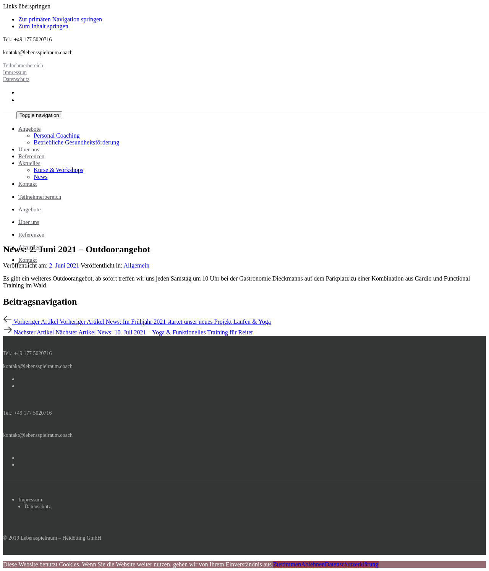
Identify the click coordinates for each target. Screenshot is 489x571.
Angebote (29, 209)
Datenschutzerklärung (351, 564)
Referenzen (31, 235)
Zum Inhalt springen (43, 26)
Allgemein (137, 265)
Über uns (28, 222)
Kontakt (27, 260)
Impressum (30, 500)
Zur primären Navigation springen (60, 19)
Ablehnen (313, 564)
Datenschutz (37, 506)
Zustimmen (287, 564)
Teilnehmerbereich (39, 197)
